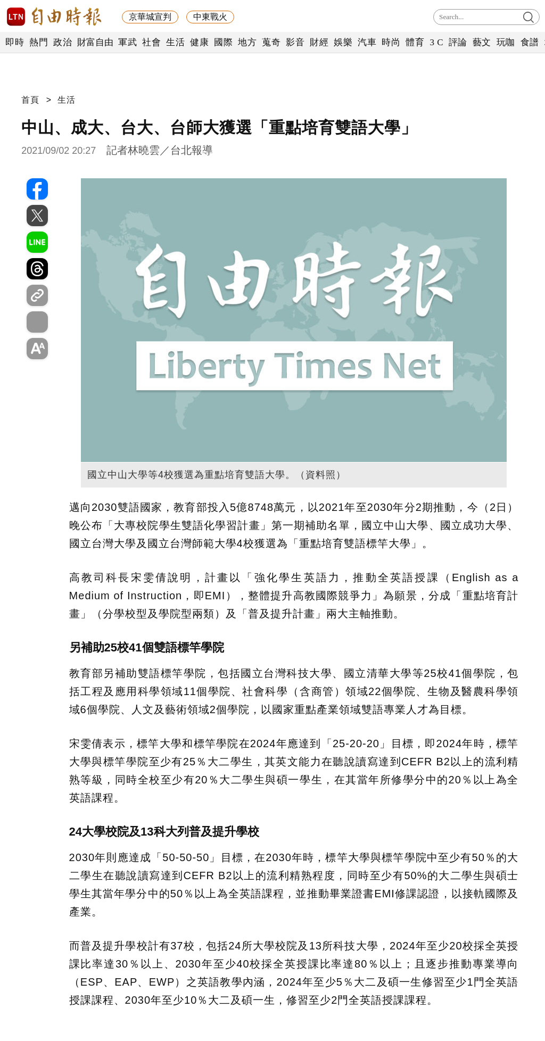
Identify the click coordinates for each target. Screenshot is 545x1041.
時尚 (391, 42)
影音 (295, 42)
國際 (223, 42)
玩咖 (506, 42)
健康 (199, 42)
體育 (415, 42)
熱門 (38, 42)
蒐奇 (271, 42)
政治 (62, 42)
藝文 (482, 42)
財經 (319, 42)
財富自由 (95, 42)
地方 (247, 42)
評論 (458, 42)
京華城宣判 (150, 16)
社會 (151, 42)
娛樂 (343, 42)
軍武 (127, 42)
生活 (175, 42)
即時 (14, 42)
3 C (436, 42)
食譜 (530, 42)
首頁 (30, 99)
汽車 (367, 42)
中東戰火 (210, 16)
